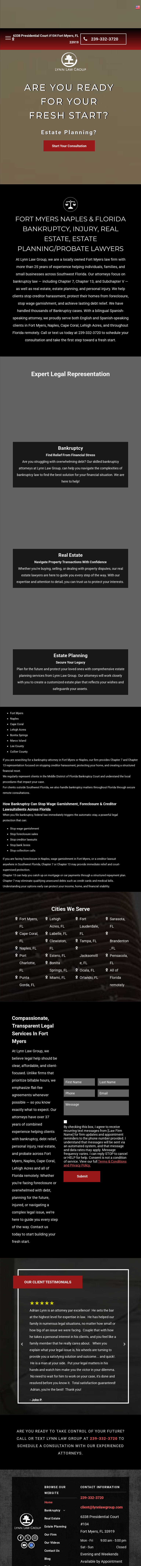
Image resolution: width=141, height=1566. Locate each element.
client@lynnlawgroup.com (101, 1507)
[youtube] (24, 1545)
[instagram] (35, 1538)
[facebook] (20, 1538)
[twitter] (28, 1538)
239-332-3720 (92, 1497)
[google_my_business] (31, 1545)
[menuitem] (60, 1503)
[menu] (8, 38)
